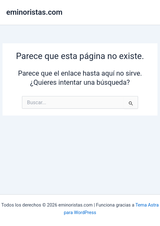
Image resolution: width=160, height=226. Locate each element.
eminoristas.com (34, 12)
